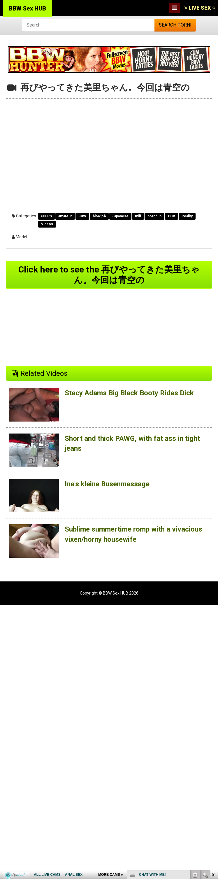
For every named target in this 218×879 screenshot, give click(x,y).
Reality (187, 216)
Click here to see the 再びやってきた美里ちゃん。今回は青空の (109, 274)
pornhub (154, 216)
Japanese (120, 216)
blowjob (99, 216)
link (213, 787)
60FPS (46, 216)
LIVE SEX (199, 8)
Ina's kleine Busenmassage (107, 484)
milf (138, 216)
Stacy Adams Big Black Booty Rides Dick (129, 393)
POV (171, 216)
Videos (47, 224)
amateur (65, 216)
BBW (82, 216)
